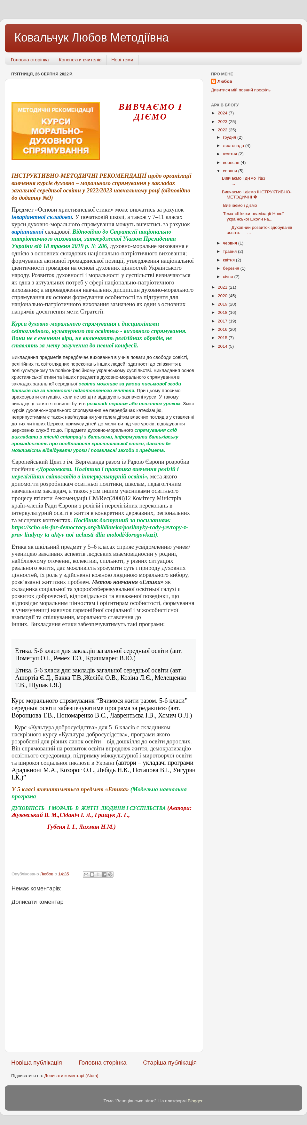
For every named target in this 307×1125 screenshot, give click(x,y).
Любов (224, 81)
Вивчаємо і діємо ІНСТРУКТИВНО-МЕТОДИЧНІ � (257, 194)
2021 (223, 287)
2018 (223, 312)
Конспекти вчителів (80, 59)
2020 (223, 295)
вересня (231, 162)
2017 (223, 321)
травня (230, 251)
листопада (234, 145)
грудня (230, 137)
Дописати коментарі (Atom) (71, 1075)
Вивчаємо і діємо (241, 205)
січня (228, 276)
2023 (223, 121)
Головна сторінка (30, 59)
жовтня (230, 153)
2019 (223, 304)
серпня (230, 170)
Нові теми (122, 59)
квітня (229, 260)
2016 (223, 329)
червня (230, 243)
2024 (223, 113)
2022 (223, 130)
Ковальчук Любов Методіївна (91, 37)
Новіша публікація (36, 1062)
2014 (223, 346)
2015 (223, 337)
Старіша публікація (170, 1062)
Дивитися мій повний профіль (241, 90)
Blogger (195, 1100)
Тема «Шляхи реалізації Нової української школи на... (253, 216)
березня (231, 268)
